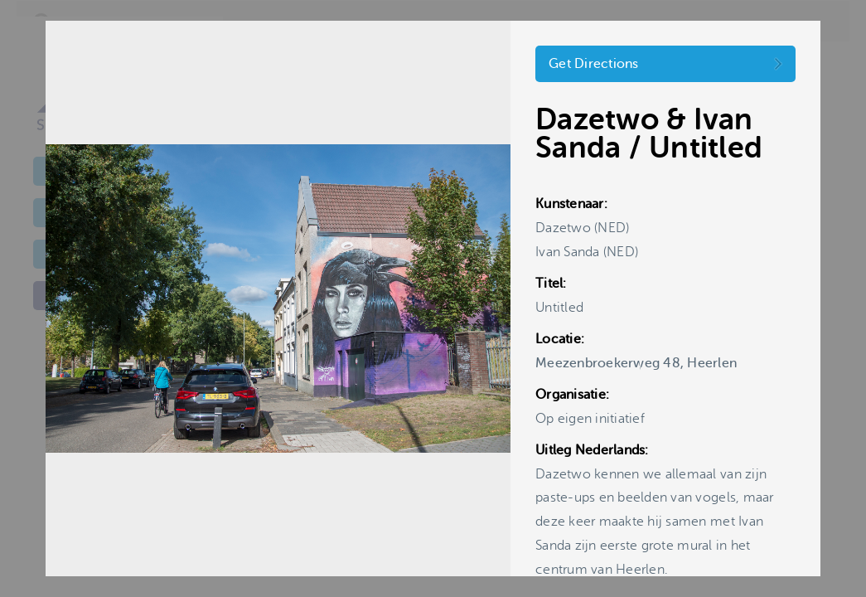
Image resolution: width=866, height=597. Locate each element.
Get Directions (594, 63)
